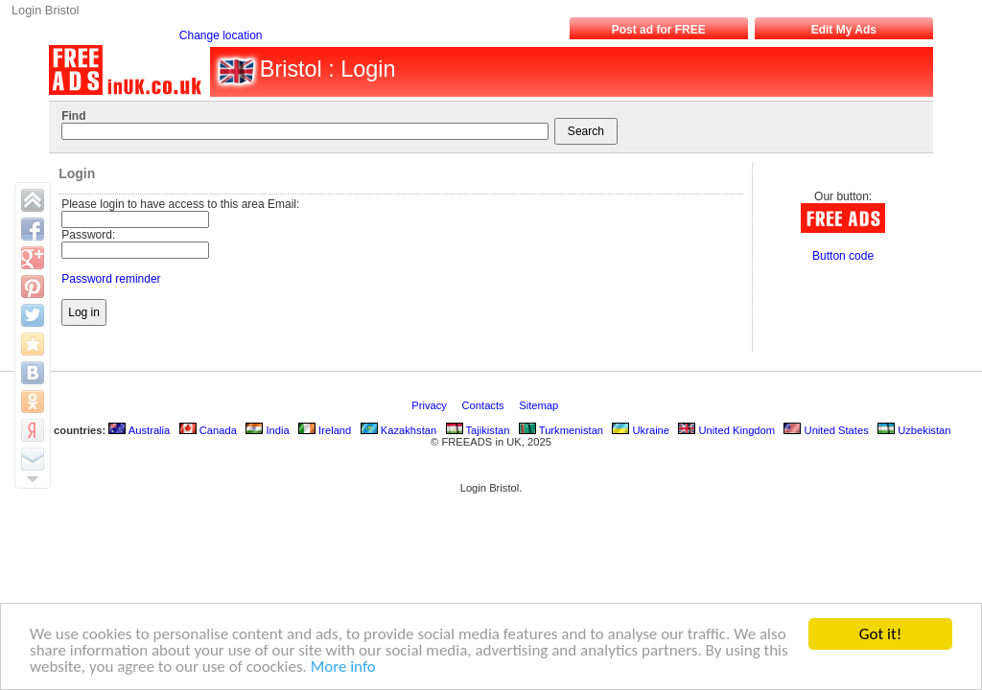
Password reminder (110, 279)
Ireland (324, 430)
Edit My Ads (844, 29)
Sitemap (540, 405)
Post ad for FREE (659, 29)
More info (343, 667)
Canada (208, 430)
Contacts (484, 405)
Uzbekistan (913, 430)
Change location (221, 35)
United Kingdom (726, 430)
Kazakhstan (399, 430)
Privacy (430, 405)
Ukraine (640, 430)
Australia (139, 430)
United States (825, 430)
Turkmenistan (561, 430)
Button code (843, 256)
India (267, 430)
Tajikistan (478, 430)
